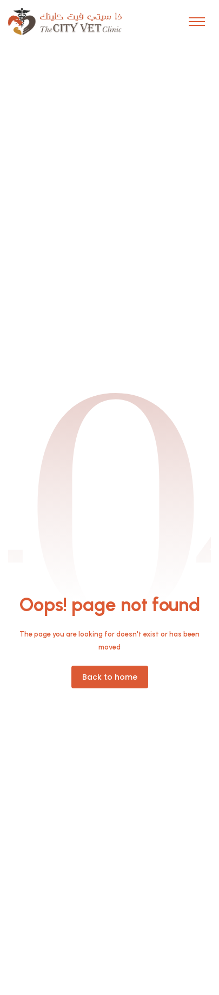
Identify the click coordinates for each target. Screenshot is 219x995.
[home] (65, 21)
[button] (197, 21)
